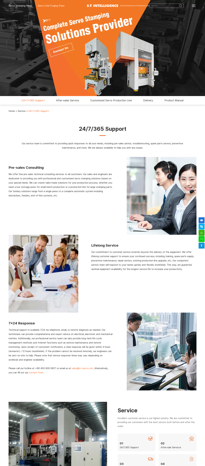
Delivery (148, 100)
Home (12, 111)
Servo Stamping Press (20, 5)
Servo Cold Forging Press (51, 5)
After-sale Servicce (171, 447)
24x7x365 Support (33, 100)
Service (21, 111)
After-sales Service (67, 100)
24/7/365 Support (129, 447)
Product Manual (174, 100)
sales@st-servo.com (82, 368)
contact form (36, 372)
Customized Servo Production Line (134, 6)
